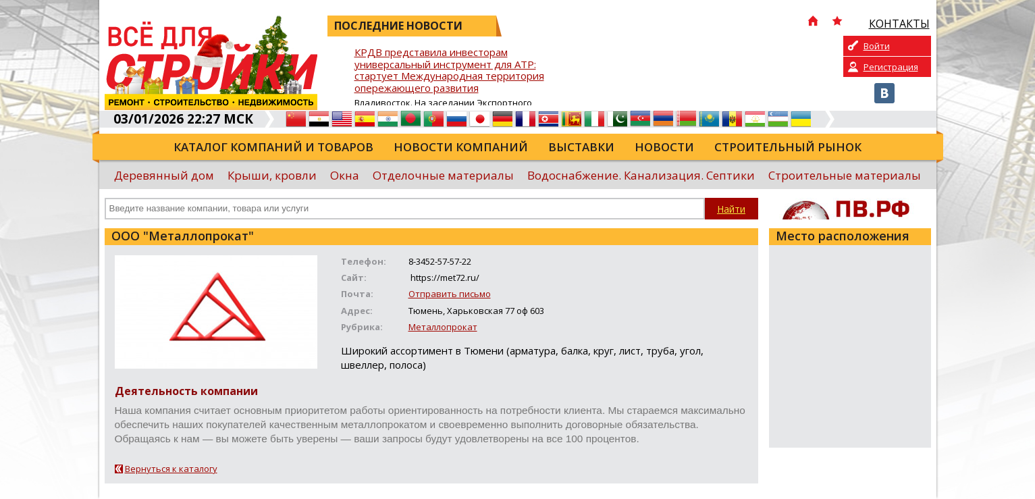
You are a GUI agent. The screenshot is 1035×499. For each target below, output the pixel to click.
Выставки (581, 147)
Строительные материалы (844, 175)
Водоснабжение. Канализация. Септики (641, 175)
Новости (664, 147)
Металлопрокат (442, 327)
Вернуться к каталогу (171, 469)
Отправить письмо (449, 294)
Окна (344, 175)
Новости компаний (461, 147)
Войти (877, 46)
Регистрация (891, 67)
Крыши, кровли (272, 175)
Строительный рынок (787, 147)
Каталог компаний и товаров (273, 147)
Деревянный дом (164, 175)
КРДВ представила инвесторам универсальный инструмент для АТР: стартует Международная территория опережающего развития (449, 71)
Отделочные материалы (443, 175)
